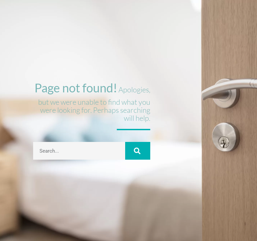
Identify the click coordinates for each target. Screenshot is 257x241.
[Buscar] (137, 151)
